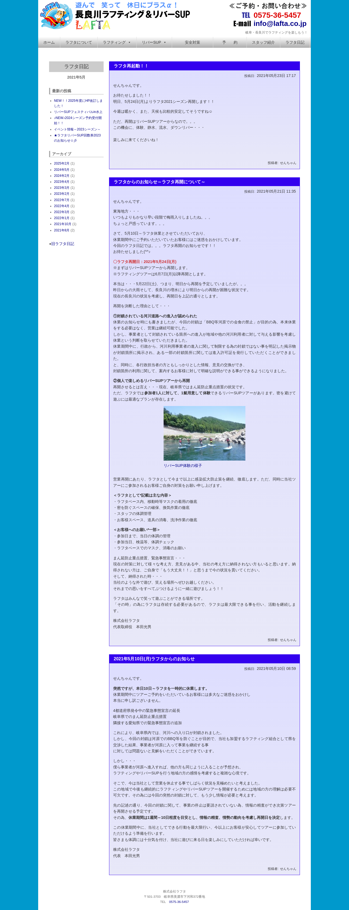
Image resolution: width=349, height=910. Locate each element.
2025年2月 (62, 163)
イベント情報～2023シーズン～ (77, 129)
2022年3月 (62, 212)
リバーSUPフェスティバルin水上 (78, 112)
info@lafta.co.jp (280, 23)
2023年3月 (62, 188)
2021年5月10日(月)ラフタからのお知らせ (154, 659)
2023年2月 (62, 194)
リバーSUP (154, 42)
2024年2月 (62, 176)
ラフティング (117, 42)
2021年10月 (62, 224)
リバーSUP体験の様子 (183, 465)
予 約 (229, 42)
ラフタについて (78, 42)
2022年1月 (62, 218)
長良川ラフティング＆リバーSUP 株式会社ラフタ (116, 15)
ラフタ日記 (295, 42)
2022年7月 (62, 200)
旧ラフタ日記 (62, 243)
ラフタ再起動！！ (131, 66)
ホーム (49, 42)
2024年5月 (62, 170)
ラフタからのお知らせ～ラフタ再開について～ (159, 182)
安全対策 (192, 42)
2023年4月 (62, 182)
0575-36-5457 (277, 15)
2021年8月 (62, 230)
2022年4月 (62, 206)
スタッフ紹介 (263, 42)
